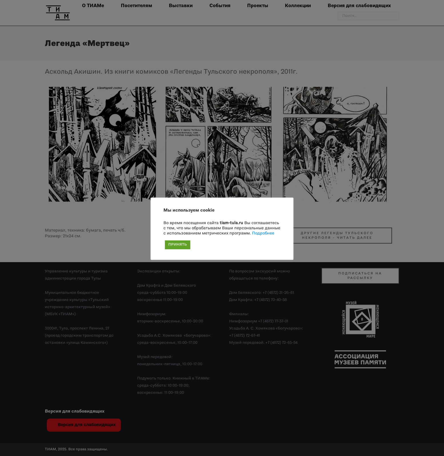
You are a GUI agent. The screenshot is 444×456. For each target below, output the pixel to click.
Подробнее (263, 233)
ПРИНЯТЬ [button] (177, 244)
